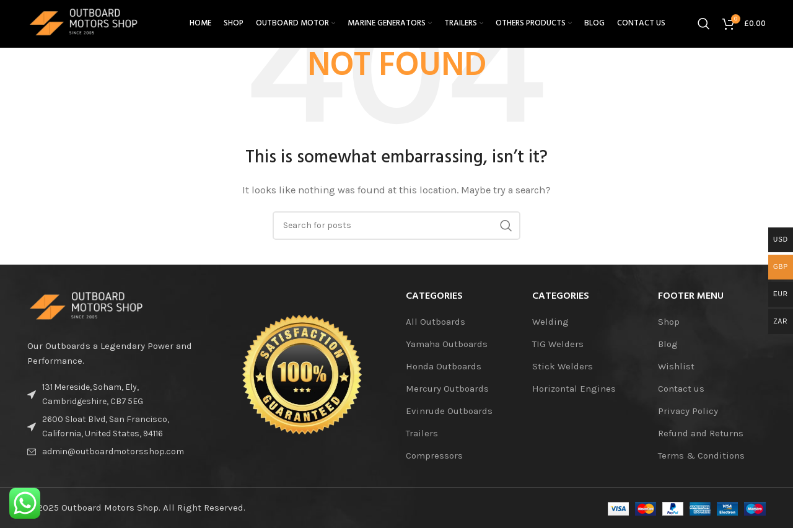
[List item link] (112, 452)
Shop (669, 321)
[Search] (703, 27)
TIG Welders (558, 344)
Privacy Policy (688, 410)
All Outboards (435, 321)
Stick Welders (562, 366)
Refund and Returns (700, 433)
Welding (550, 321)
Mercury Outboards (447, 388)
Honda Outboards (443, 366)
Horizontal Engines (574, 388)
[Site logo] (92, 27)
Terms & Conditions (701, 455)
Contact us (681, 388)
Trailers (422, 433)
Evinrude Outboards (449, 410)
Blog (668, 344)
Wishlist (676, 366)
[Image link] (95, 306)
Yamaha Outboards (447, 344)
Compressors (434, 455)
